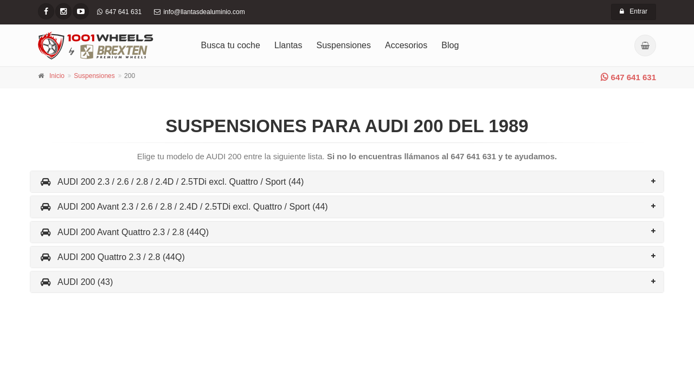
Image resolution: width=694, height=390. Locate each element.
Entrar (633, 11)
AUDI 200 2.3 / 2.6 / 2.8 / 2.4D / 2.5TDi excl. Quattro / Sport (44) (171, 181)
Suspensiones (344, 45)
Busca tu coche (230, 45)
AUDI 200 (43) (75, 282)
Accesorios (406, 45)
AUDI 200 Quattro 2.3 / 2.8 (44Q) (111, 257)
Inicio (57, 76)
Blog (450, 45)
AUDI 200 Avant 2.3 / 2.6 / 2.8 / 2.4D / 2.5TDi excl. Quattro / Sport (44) (183, 206)
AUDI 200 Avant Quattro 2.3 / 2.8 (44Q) (123, 232)
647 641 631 (628, 77)
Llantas (288, 45)
